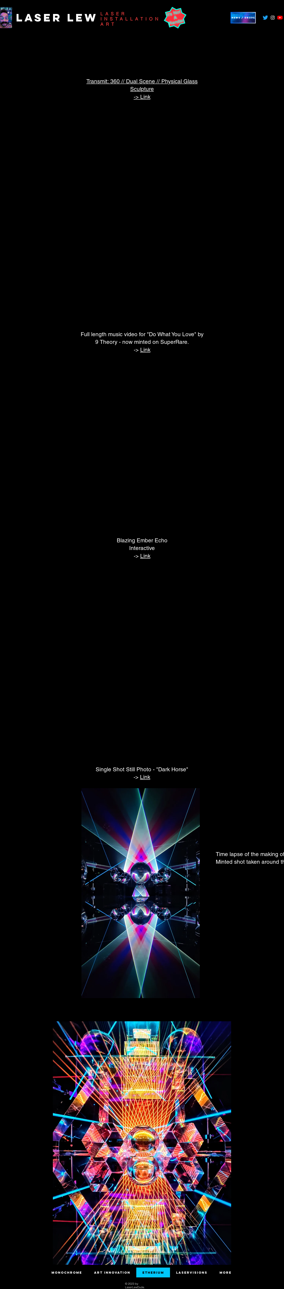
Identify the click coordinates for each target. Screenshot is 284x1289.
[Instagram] (272, 17)
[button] (243, 17)
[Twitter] (265, 17)
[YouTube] (280, 17)
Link (145, 350)
